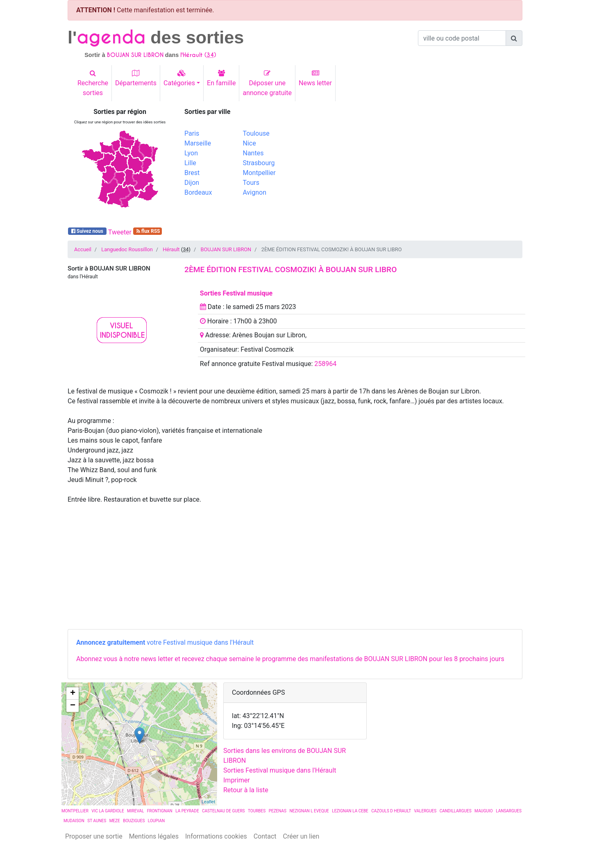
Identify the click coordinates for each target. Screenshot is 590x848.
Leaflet (208, 801)
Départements (136, 78)
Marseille (197, 143)
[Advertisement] (411, 165)
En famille (221, 78)
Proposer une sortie (94, 836)
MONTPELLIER (74, 811)
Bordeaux (198, 192)
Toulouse (256, 133)
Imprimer (236, 780)
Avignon (254, 192)
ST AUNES (96, 820)
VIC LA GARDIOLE (107, 811)
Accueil (82, 249)
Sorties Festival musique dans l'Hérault (279, 770)
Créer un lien (301, 836)
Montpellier (259, 173)
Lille (190, 163)
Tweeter (120, 232)
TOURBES (257, 811)
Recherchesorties (92, 83)
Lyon (191, 153)
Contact (265, 836)
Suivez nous (87, 231)
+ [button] (72, 693)
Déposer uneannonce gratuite (267, 83)
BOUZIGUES (134, 820)
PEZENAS (277, 811)
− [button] (72, 706)
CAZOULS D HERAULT (391, 811)
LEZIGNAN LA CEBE (350, 811)
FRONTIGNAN (159, 811)
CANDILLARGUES (456, 811)
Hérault (171, 249)
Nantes (253, 153)
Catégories (179, 78)
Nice (249, 143)
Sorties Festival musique (236, 293)
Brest (192, 173)
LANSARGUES (509, 811)
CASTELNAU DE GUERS (223, 811)
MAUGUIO (483, 811)
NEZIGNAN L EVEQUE (309, 811)
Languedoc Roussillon (126, 249)
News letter (315, 78)
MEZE (114, 820)
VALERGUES (425, 811)
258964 (325, 364)
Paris (191, 133)
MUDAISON (74, 820)
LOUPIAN (156, 820)
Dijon (191, 182)
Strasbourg (259, 163)
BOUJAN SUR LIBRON (225, 249)
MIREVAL (135, 811)
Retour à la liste (245, 790)
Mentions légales (154, 836)
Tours (251, 182)
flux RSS (147, 231)
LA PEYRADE (187, 811)
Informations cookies (216, 836)
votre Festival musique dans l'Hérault (165, 642)
